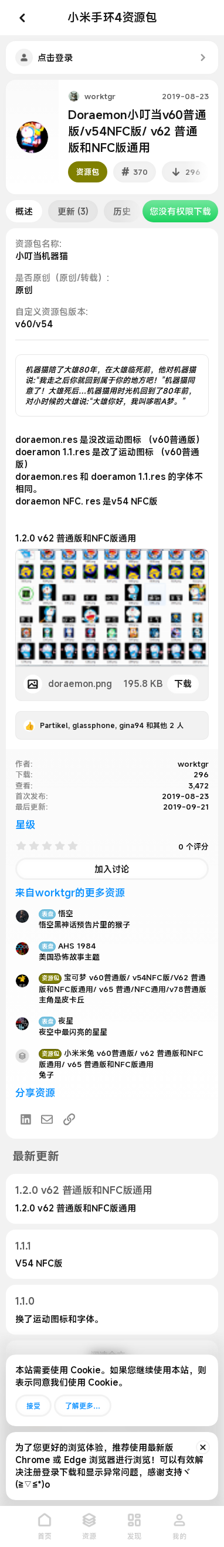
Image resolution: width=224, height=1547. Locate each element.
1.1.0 (25, 1301)
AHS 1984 (67, 945)
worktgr (100, 96)
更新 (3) (73, 211)
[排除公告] (203, 1447)
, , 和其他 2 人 (112, 725)
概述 (24, 211)
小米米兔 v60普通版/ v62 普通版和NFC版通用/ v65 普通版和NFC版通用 (121, 1058)
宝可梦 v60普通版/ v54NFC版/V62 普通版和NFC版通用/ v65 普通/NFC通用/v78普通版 (122, 983)
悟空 (56, 913)
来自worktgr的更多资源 (70, 892)
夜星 (56, 1020)
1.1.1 (23, 1246)
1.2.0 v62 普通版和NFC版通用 (83, 1190)
